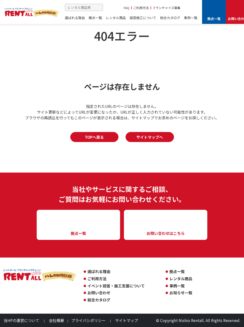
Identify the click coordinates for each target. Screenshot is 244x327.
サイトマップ (126, 320)
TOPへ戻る (94, 137)
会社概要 (56, 320)
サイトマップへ (149, 137)
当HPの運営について (21, 320)
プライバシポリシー (88, 320)
